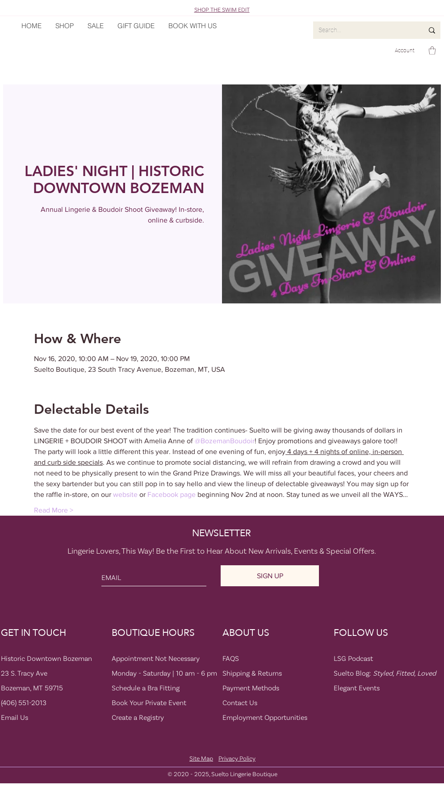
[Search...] (364, 30)
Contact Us (239, 702)
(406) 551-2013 (23, 702)
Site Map (201, 758)
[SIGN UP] (270, 575)
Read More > (53, 510)
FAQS (230, 658)
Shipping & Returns (252, 672)
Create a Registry (138, 717)
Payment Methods (250, 687)
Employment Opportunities (264, 717)
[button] (432, 50)
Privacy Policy (237, 758)
